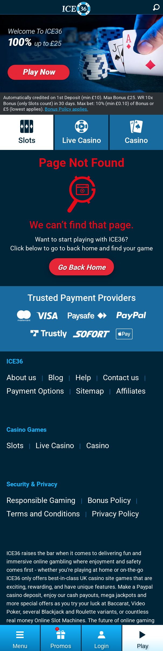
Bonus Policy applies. (66, 109)
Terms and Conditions (43, 513)
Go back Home (81, 267)
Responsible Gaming (40, 500)
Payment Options (35, 391)
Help (83, 377)
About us (21, 377)
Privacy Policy (115, 513)
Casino (136, 132)
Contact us (121, 377)
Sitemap (90, 391)
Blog (55, 377)
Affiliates (130, 391)
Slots (26, 132)
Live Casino (81, 132)
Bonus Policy (109, 500)
